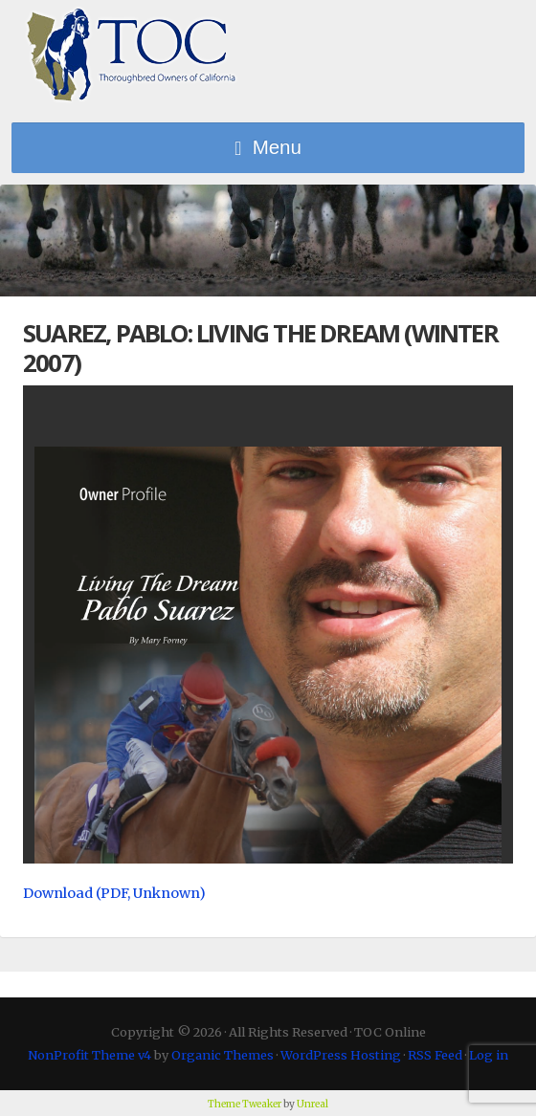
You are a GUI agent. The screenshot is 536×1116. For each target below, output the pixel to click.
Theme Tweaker (244, 1104)
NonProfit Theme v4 (89, 1054)
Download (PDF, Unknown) (114, 893)
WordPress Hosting (340, 1054)
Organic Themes (222, 1054)
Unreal (312, 1104)
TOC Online (131, 55)
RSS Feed (435, 1054)
